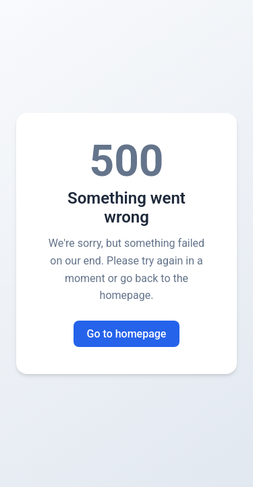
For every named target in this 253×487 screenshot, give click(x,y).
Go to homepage (127, 333)
